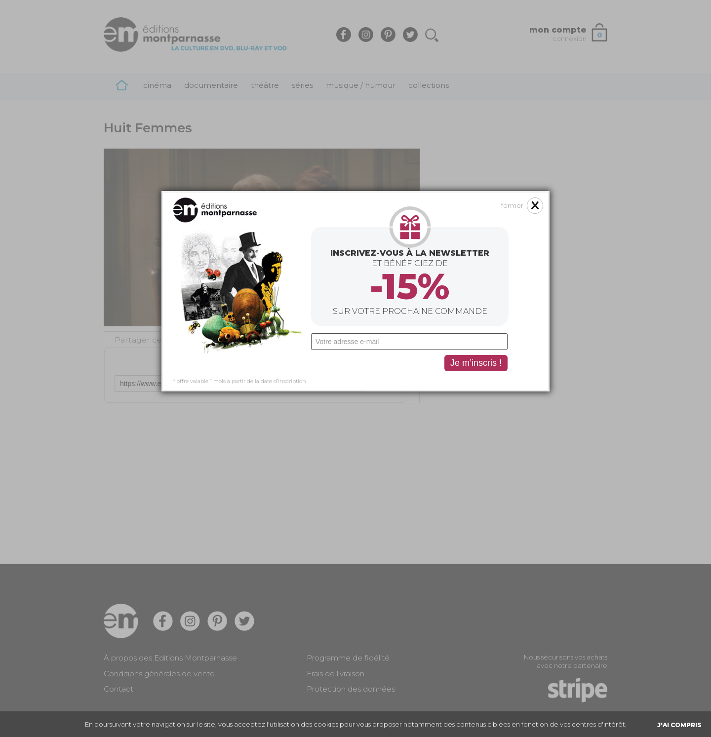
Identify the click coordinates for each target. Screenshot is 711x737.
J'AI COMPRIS (679, 725)
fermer (512, 169)
